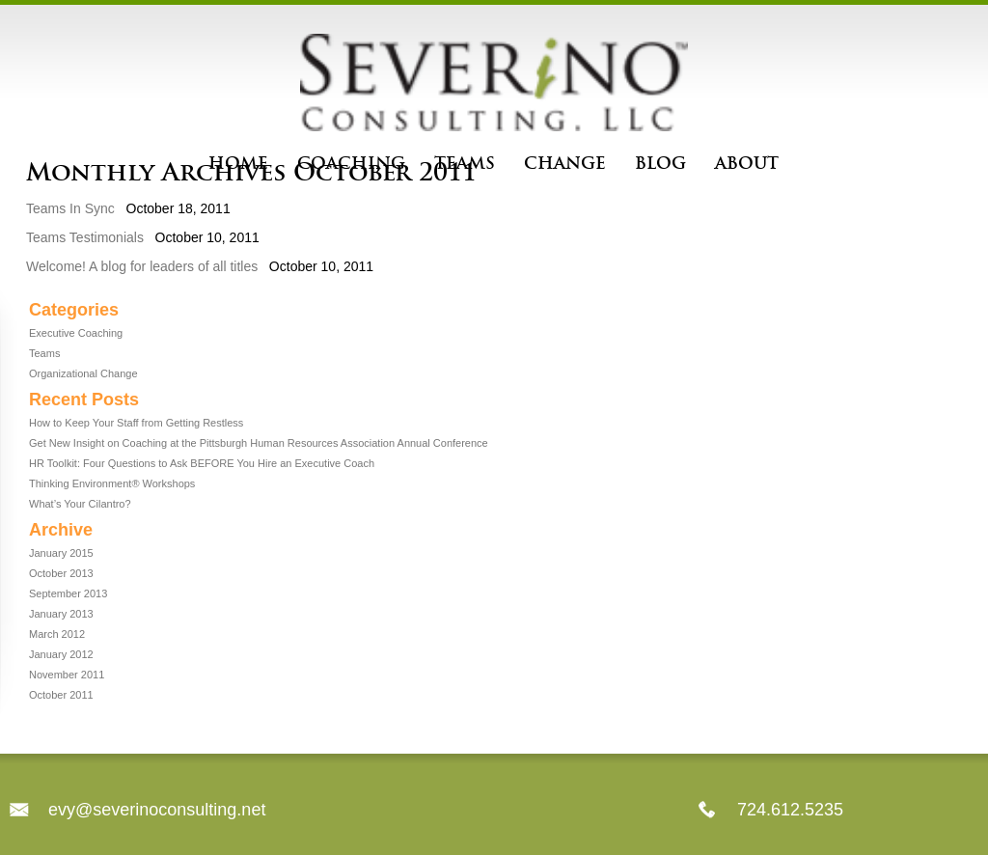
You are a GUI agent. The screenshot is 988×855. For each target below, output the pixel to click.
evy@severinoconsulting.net (156, 809)
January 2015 (61, 553)
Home (238, 163)
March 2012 (57, 634)
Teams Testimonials (85, 237)
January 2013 (61, 614)
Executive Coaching (76, 333)
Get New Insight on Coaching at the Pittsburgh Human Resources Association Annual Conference (258, 443)
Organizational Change (83, 373)
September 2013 (68, 593)
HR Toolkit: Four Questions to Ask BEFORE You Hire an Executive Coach (201, 463)
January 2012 (61, 654)
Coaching (351, 163)
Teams (464, 163)
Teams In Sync (70, 208)
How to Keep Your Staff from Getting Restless (136, 422)
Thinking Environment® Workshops (112, 483)
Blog (660, 163)
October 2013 (61, 573)
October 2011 (61, 695)
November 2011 (66, 674)
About (747, 163)
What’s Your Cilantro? (80, 504)
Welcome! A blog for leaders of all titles (142, 266)
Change (565, 163)
